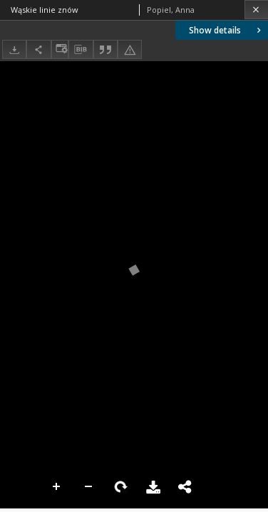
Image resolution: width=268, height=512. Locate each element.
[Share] (38, 49)
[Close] (256, 9)
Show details (226, 30)
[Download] (14, 49)
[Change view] (59, 49)
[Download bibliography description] (80, 50)
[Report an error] (130, 49)
